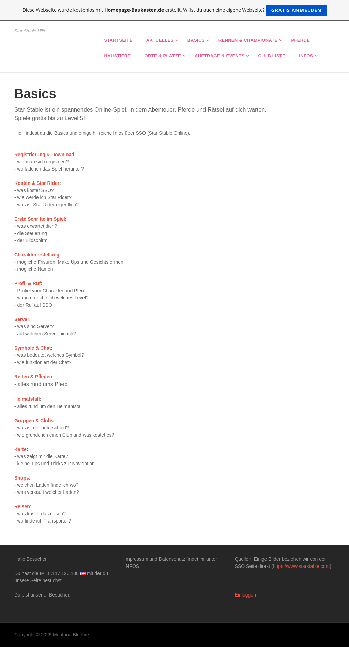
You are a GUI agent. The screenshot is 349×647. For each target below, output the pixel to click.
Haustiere (117, 55)
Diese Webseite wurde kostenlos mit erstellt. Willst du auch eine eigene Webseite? (174, 10)
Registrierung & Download (44, 154)
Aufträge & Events (219, 55)
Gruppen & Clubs (34, 420)
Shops (21, 478)
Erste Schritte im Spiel (39, 219)
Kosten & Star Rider (36, 183)
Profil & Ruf (27, 283)
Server (21, 319)
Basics (196, 40)
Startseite (118, 40)
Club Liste (271, 55)
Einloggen (245, 595)
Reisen (22, 506)
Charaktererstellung (36, 255)
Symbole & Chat (32, 348)
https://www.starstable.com (301, 566)
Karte (20, 449)
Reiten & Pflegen (33, 376)
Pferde (300, 40)
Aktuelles (160, 40)
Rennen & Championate (248, 40)
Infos (306, 55)
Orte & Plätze (163, 55)
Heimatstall (27, 399)
